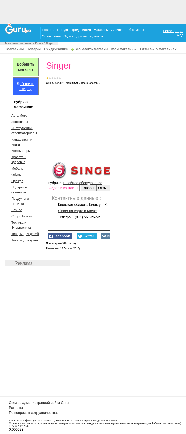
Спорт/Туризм (21, 216)
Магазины (101, 30)
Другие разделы (89, 36)
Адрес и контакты (63, 188)
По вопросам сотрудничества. (33, 413)
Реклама (16, 408)
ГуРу (11, 426)
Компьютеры (21, 151)
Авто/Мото (19, 115)
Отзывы (105, 188)
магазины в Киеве (31, 43)
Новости (48, 30)
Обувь (16, 175)
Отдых (68, 36)
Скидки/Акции (56, 49)
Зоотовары (19, 122)
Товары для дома (24, 240)
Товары (34, 49)
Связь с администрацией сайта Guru (39, 402)
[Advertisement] (93, 11)
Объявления (51, 36)
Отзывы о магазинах (158, 49)
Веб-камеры (134, 30)
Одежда (17, 181)
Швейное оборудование (82, 183)
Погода (62, 30)
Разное (16, 210)
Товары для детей (25, 234)
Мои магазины (123, 49)
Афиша (117, 30)
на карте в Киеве (77, 211)
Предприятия (81, 30)
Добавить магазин (92, 49)
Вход (179, 35)
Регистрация (173, 31)
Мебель (17, 168)
